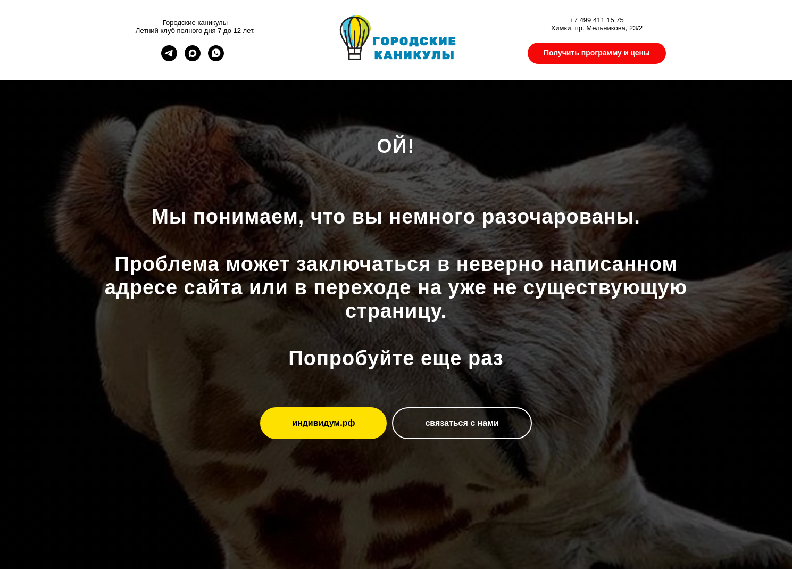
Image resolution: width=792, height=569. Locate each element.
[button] (597, 53)
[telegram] (169, 58)
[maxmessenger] (193, 58)
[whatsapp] (216, 58)
